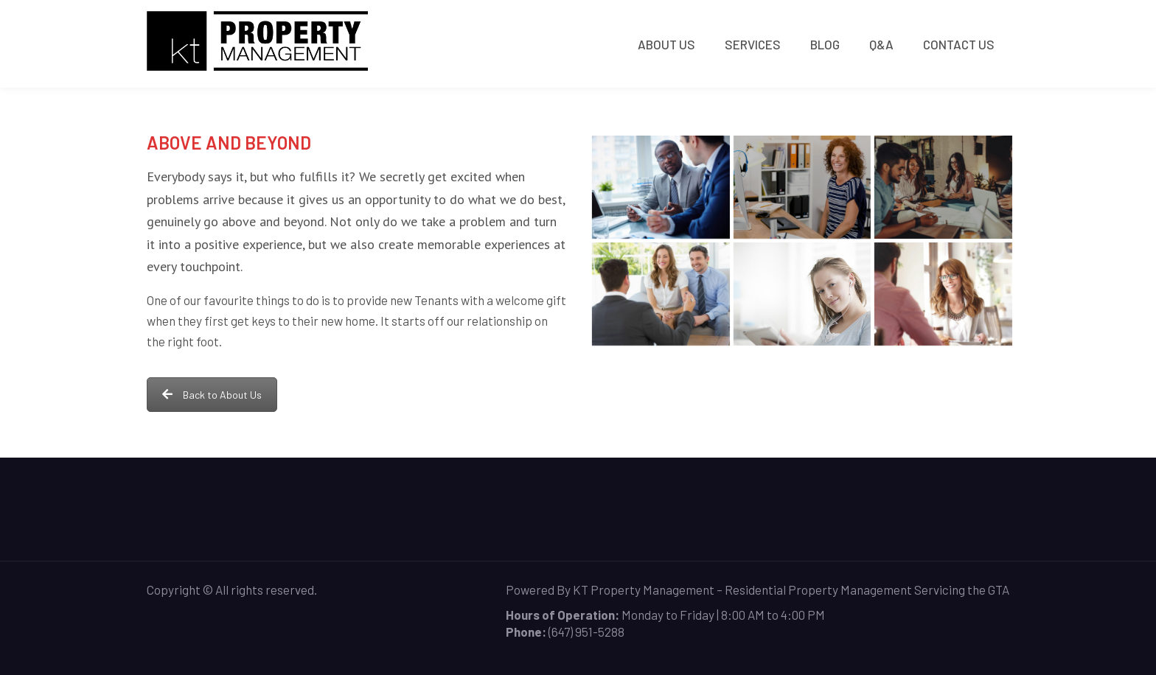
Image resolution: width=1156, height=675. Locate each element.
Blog (825, 44)
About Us (666, 44)
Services (753, 44)
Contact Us (959, 44)
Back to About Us (212, 394)
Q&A (881, 44)
